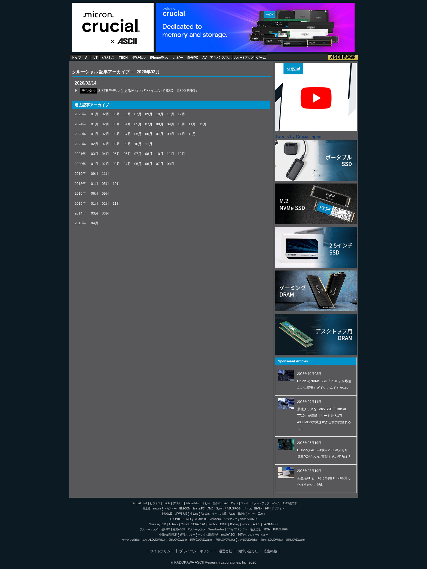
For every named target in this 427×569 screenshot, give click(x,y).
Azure (232, 513)
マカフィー (170, 508)
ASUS (256, 524)
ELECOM (184, 508)
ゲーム (261, 58)
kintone (194, 513)
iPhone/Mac (159, 58)
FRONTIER (176, 519)
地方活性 (255, 529)
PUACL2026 (280, 529)
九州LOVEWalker (248, 539)
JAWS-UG (181, 513)
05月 (127, 114)
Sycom (220, 508)
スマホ (226, 58)
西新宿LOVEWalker (201, 539)
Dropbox (212, 524)
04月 (127, 124)
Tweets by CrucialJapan (298, 136)
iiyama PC (199, 508)
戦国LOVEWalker (295, 539)
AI (87, 58)
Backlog (234, 524)
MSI (188, 519)
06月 (148, 134)
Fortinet (246, 524)
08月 (159, 124)
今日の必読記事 (168, 534)
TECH (123, 58)
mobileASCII (228, 534)
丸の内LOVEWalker (272, 539)
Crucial (112, 21)
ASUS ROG (233, 508)
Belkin (241, 513)
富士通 (146, 508)
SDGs (266, 529)
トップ (76, 58)
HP (267, 508)
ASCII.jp (125, 42)
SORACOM (198, 524)
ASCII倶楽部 (343, 57)
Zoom (261, 513)
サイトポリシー (162, 551)
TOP (132, 503)
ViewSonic (215, 519)
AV (204, 58)
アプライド (278, 508)
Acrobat (205, 513)
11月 (170, 114)
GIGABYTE (200, 519)
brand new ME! (248, 519)
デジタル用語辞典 (208, 534)
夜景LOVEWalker (225, 539)
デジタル (138, 58)
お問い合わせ (248, 551)
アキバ (215, 58)
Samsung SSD (157, 524)
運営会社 (225, 551)
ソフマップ (230, 519)
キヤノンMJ (219, 513)
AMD (210, 508)
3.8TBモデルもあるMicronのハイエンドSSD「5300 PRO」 (148, 90)
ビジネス (107, 58)
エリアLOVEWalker (153, 539)
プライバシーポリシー (196, 551)
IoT (95, 58)
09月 (148, 114)
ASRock (173, 524)
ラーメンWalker (131, 539)
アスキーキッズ (149, 529)
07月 (138, 114)
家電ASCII (179, 529)
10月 (159, 114)
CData (223, 524)
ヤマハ (251, 513)
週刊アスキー (187, 534)
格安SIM (165, 529)
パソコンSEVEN (252, 508)
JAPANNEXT (270, 524)
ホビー (178, 58)
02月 (105, 114)
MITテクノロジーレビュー (253, 534)
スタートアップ (243, 57)
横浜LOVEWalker (177, 539)
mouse (157, 508)
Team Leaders (216, 529)
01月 (94, 114)
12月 (181, 114)
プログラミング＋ (237, 529)
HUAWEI (167, 513)
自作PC (192, 58)
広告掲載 (270, 551)
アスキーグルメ (196, 529)
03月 (116, 114)
